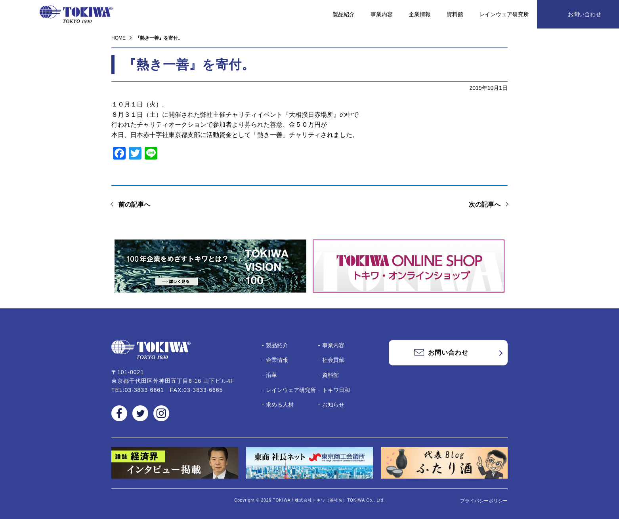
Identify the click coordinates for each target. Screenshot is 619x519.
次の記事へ (485, 204)
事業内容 (382, 14)
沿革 (271, 375)
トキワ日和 (336, 390)
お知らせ (333, 404)
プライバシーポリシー (484, 501)
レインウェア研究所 (504, 14)
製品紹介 (343, 14)
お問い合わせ (584, 14)
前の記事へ (134, 204)
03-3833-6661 (144, 390)
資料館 (455, 14)
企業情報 (420, 14)
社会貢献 (333, 360)
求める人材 (280, 404)
